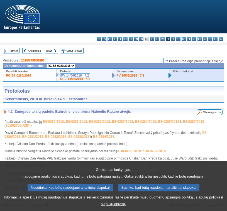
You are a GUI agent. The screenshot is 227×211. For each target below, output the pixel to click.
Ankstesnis (34, 50)
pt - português (194, 39)
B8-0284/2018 (145, 122)
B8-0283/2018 (122, 122)
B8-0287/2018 (193, 122)
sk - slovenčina (205, 39)
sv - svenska (221, 39)
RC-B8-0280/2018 (18, 75)
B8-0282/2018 (99, 122)
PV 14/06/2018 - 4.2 (75, 75)
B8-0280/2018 (53, 122)
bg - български (99, 39)
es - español (104, 39)
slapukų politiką (208, 201)
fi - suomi (215, 39)
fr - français (141, 39)
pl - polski (189, 39)
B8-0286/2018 (168, 122)
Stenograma (212, 112)
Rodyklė (13, 50)
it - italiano (157, 39)
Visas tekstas (74, 50)
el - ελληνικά (131, 39)
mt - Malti (178, 39)
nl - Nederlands (184, 39)
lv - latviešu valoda (162, 39)
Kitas (49, 50)
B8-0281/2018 (76, 122)
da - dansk (115, 39)
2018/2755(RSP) (32, 60)
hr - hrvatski (152, 39)
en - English (136, 39)
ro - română (199, 39)
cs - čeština (110, 39)
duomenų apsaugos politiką (171, 201)
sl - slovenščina (210, 39)
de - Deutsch (120, 39)
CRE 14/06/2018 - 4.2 (75, 78)
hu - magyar (173, 39)
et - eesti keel (125, 39)
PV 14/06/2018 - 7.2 (130, 75)
